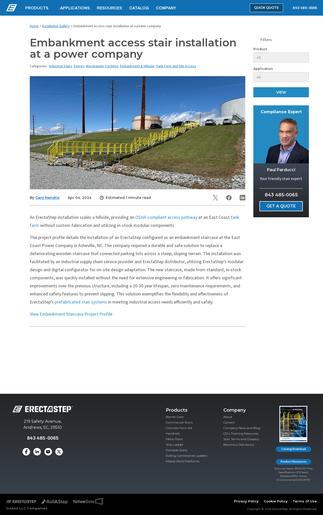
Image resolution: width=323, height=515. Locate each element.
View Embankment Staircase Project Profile (71, 314)
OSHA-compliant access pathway (166, 217)
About (227, 417)
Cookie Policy (276, 501)
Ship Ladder (174, 444)
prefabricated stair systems (81, 302)
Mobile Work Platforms (182, 461)
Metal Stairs (174, 439)
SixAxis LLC (16, 508)
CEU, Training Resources (240, 433)
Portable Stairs (176, 450)
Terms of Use (305, 501)
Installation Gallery (56, 26)
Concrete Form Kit (179, 428)
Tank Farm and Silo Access (176, 66)
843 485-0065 (305, 8)
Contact (229, 422)
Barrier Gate (174, 417)
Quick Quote (266, 8)
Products (36, 8)
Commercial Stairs (179, 422)
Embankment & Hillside (137, 66)
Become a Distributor (238, 444)
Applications (75, 8)
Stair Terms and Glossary (241, 439)
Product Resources (294, 462)
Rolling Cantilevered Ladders (186, 456)
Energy (79, 66)
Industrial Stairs (60, 66)
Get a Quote (281, 206)
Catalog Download (293, 449)
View (281, 92)
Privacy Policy (246, 501)
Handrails (173, 433)
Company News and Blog (241, 428)
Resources (109, 8)
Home (34, 26)
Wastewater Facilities (102, 66)
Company (166, 8)
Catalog (139, 8)
